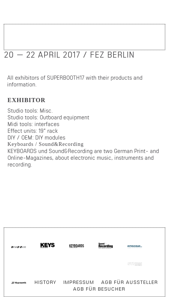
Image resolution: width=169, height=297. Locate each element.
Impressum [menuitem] (78, 282)
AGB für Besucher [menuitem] (99, 289)
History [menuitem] (45, 282)
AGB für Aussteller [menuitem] (129, 282)
